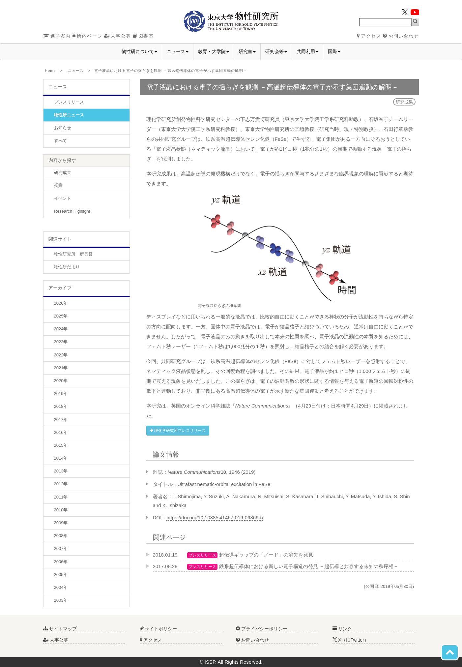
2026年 (61, 303)
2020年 (61, 380)
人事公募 (117, 36)
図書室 (143, 36)
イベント (62, 198)
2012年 (61, 483)
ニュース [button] (177, 51)
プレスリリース (69, 102)
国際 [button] (334, 51)
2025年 (61, 316)
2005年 (61, 574)
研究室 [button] (247, 51)
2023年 (61, 341)
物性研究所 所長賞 (73, 254)
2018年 (61, 406)
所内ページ (87, 36)
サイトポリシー (158, 628)
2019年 (61, 393)
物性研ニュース (69, 114)
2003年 (61, 600)
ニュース (76, 71)
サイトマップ (60, 628)
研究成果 (62, 172)
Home (50, 71)
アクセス (369, 36)
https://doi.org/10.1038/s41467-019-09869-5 (214, 517)
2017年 (61, 419)
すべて (60, 140)
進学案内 (57, 36)
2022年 (61, 354)
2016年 (61, 432)
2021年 (61, 367)
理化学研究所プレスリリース (178, 430)
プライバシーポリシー (261, 628)
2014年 (61, 458)
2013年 (61, 471)
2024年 (61, 328)
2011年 (61, 497)
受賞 (58, 185)
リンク (342, 628)
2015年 (61, 445)
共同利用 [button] (307, 51)
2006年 (61, 561)
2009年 (61, 522)
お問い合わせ (401, 36)
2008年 (61, 535)
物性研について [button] (139, 51)
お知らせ (62, 127)
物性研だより (67, 266)
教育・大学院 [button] (213, 51)
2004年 (61, 587)
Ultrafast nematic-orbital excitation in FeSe (224, 484)
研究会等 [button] (276, 51)
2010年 (61, 509)
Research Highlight (72, 211)
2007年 (61, 548)
